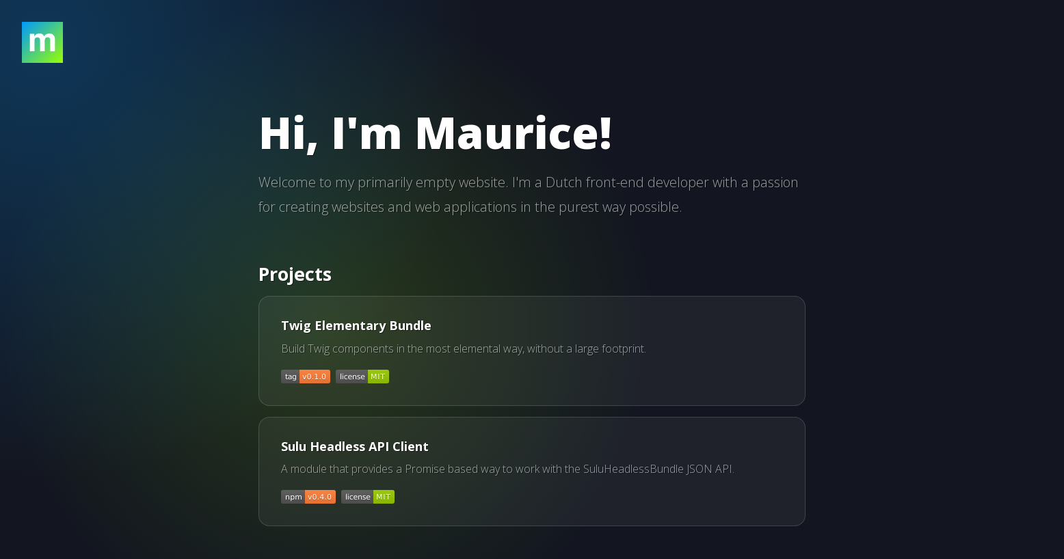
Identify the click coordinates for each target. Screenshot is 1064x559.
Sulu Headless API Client (355, 446)
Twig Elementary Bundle (356, 325)
